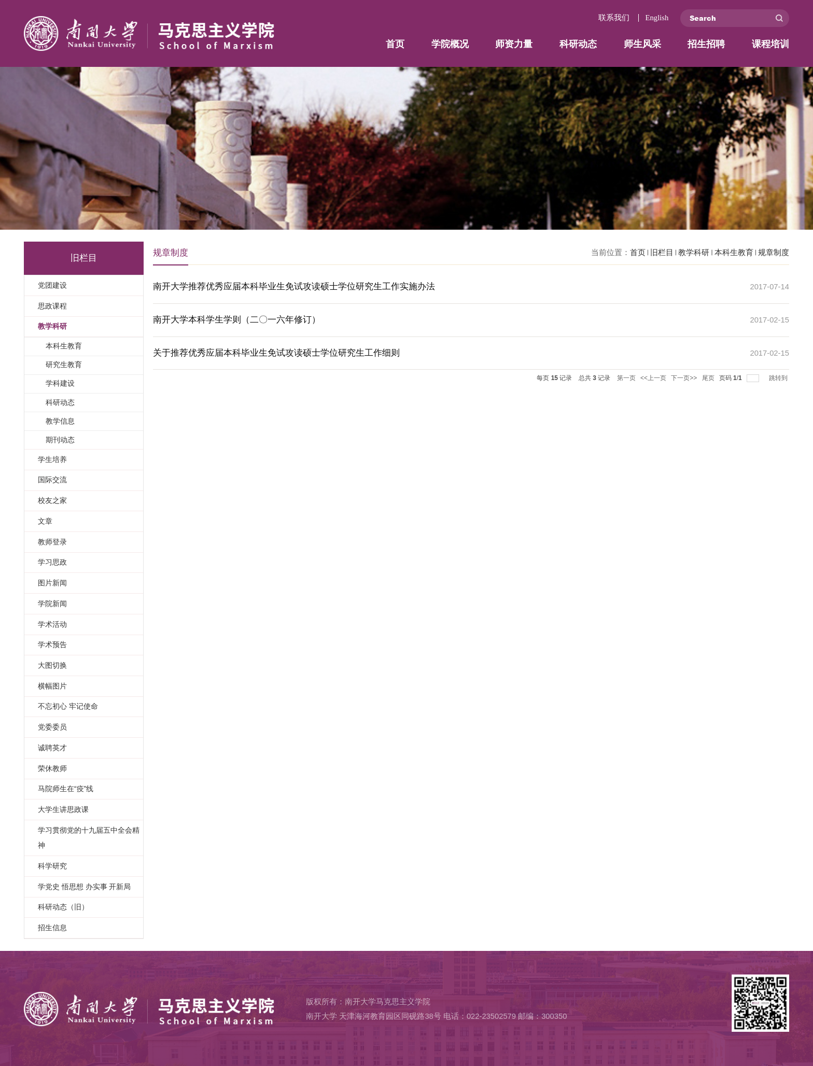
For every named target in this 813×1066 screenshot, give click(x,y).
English (656, 17)
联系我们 (613, 17)
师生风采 (642, 44)
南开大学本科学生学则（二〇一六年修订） (236, 320)
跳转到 (779, 378)
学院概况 (450, 44)
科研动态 (578, 44)
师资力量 (513, 44)
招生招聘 (706, 44)
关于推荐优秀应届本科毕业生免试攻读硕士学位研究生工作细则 (276, 353)
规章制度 (773, 252)
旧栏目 (662, 252)
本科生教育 (733, 252)
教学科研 (693, 252)
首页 (395, 44)
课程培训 (770, 44)
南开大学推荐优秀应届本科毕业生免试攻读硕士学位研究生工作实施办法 (294, 286)
